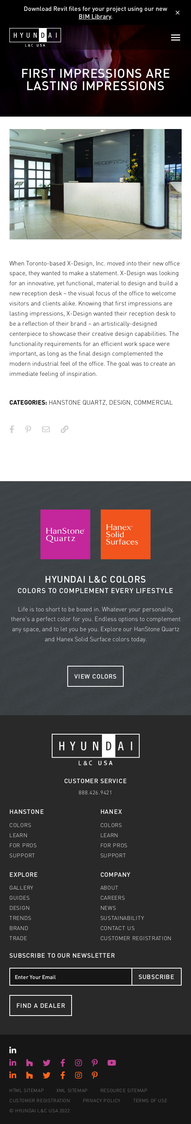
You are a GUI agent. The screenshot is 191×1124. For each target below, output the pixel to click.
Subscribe (156, 976)
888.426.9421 (95, 792)
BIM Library (95, 16)
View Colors (95, 676)
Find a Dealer (40, 1005)
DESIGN (120, 402)
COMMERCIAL (153, 402)
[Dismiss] (177, 12)
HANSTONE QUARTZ (77, 402)
